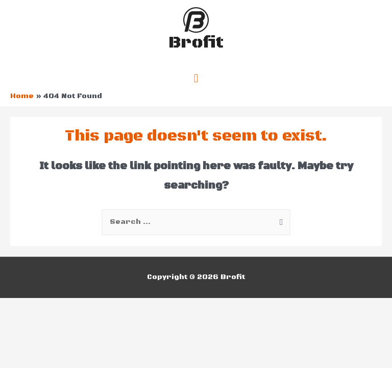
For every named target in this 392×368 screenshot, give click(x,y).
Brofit (196, 42)
